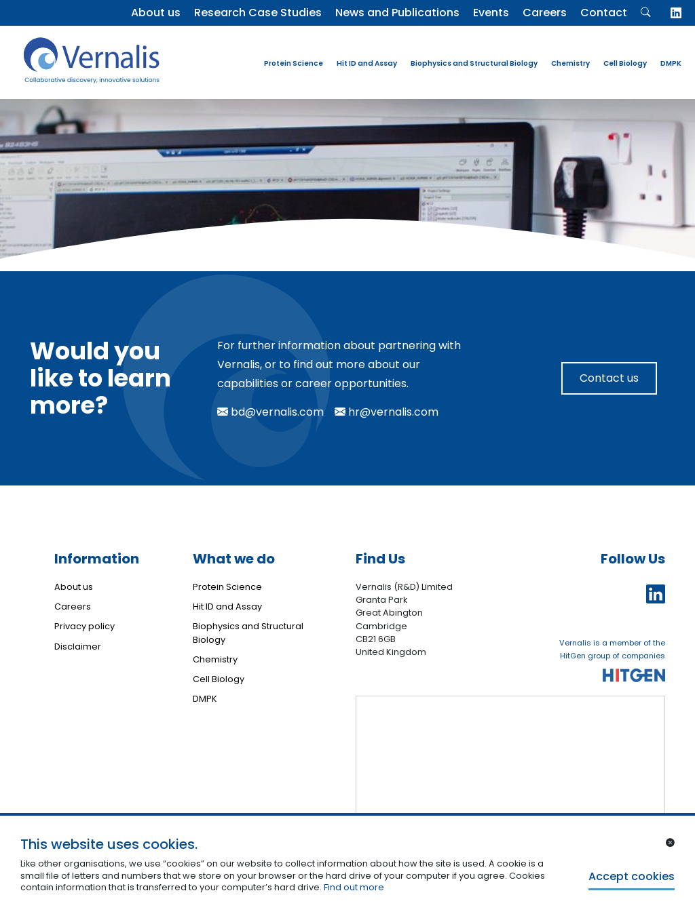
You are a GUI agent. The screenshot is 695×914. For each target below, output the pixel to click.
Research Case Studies (258, 12)
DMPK (670, 63)
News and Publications (397, 12)
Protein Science (293, 63)
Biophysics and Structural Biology (474, 63)
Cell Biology (625, 63)
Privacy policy (84, 626)
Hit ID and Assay (367, 63)
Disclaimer (77, 646)
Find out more (354, 887)
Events (491, 12)
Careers (545, 12)
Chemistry (570, 63)
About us (156, 12)
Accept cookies (631, 876)
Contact (603, 12)
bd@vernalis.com (270, 412)
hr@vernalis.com (386, 412)
